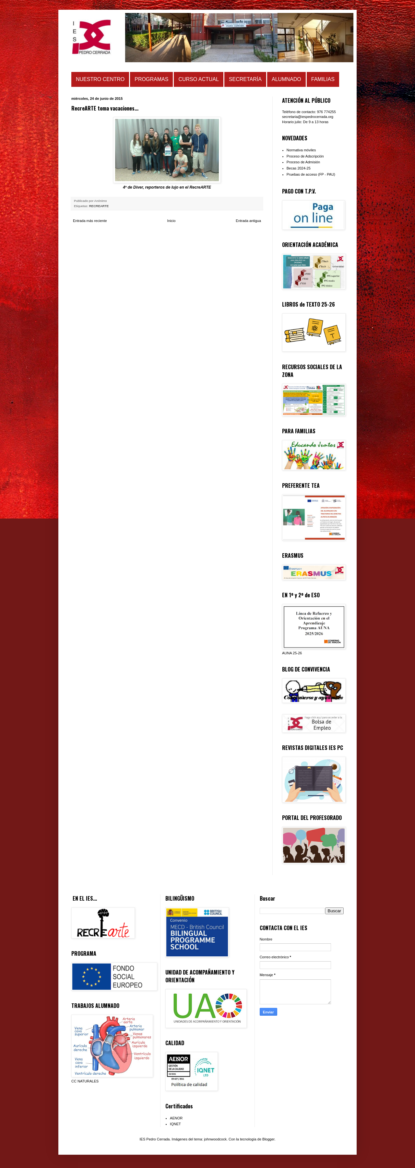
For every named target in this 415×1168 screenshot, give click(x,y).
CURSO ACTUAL (198, 79)
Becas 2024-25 (299, 168)
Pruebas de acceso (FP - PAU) (311, 174)
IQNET (175, 1124)
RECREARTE (99, 206)
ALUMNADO (286, 79)
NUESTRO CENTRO (100, 79)
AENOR (176, 1118)
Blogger (268, 1139)
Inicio (171, 221)
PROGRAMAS (151, 79)
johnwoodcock (215, 1139)
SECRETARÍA (245, 79)
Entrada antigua (248, 221)
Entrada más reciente (90, 221)
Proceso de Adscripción (305, 156)
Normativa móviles (301, 150)
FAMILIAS (323, 79)
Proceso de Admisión (303, 162)
